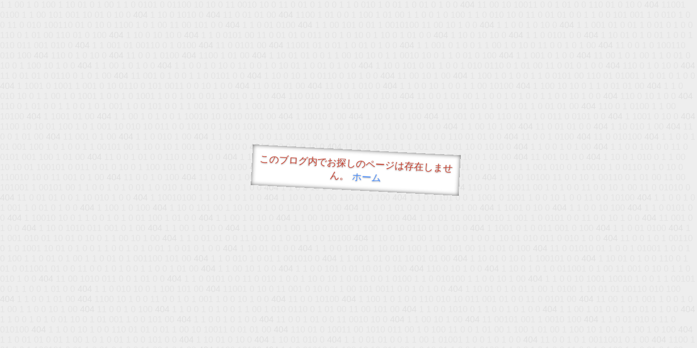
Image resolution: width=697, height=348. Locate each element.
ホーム (366, 177)
